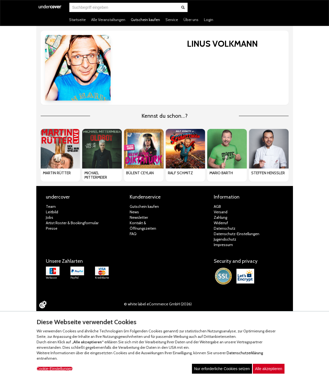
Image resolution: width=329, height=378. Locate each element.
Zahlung (220, 217)
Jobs (49, 217)
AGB (217, 206)
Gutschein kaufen (145, 19)
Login (208, 19)
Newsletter (139, 217)
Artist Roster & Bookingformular (72, 222)
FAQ (133, 233)
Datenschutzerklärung (245, 352)
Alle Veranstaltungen (108, 19)
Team (51, 206)
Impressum (223, 244)
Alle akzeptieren (268, 369)
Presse (51, 228)
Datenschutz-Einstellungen (236, 233)
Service (171, 19)
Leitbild (52, 211)
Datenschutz (224, 228)
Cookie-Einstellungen (55, 369)
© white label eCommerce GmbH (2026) (158, 304)
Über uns (190, 19)
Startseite (77, 19)
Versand (220, 211)
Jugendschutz (225, 239)
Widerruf (221, 222)
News (134, 211)
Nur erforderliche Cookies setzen (222, 369)
